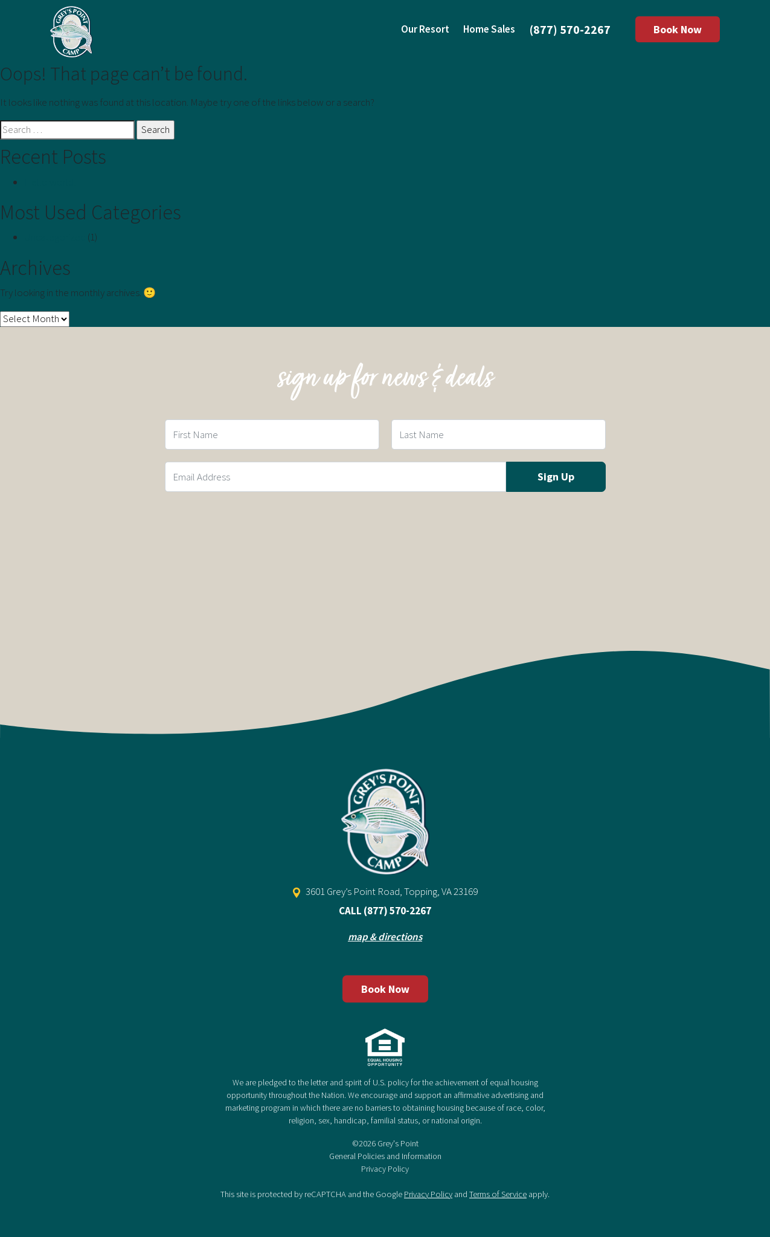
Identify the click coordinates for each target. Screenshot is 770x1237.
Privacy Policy (385, 1168)
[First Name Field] (272, 434)
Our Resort (425, 29)
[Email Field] (335, 477)
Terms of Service (498, 1194)
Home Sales (489, 29)
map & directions (385, 936)
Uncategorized (55, 237)
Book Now (677, 29)
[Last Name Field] (498, 434)
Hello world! (50, 182)
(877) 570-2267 (570, 29)
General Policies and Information (385, 1156)
